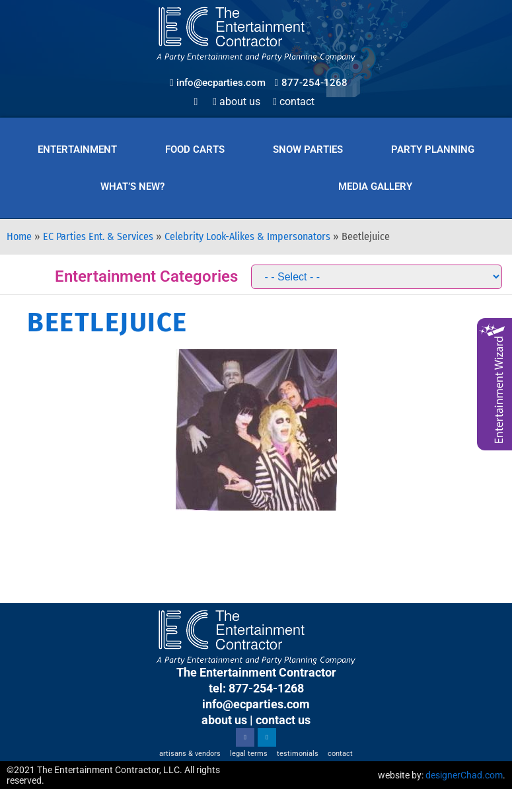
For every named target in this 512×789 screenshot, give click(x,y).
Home (19, 236)
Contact (293, 101)
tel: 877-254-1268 (256, 688)
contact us (283, 720)
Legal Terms (249, 753)
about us (224, 720)
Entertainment (77, 149)
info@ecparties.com (256, 704)
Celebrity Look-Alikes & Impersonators (247, 236)
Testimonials (297, 753)
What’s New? (132, 186)
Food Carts (195, 149)
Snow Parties (308, 149)
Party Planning (432, 149)
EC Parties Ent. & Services (98, 236)
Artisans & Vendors (190, 753)
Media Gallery (375, 186)
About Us (236, 101)
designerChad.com (464, 775)
